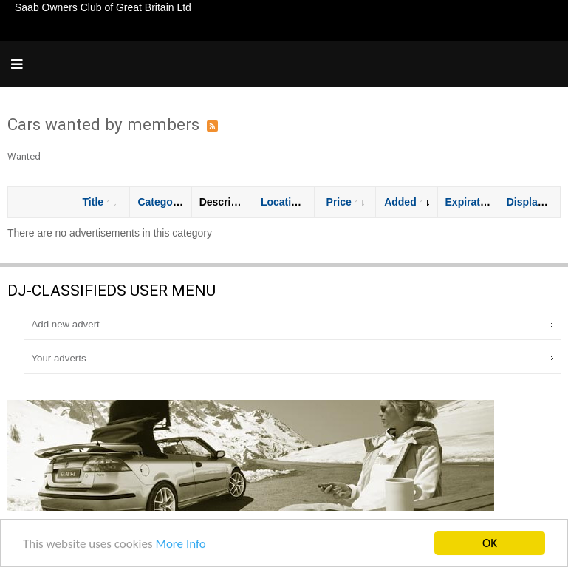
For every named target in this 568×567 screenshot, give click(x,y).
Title (100, 202)
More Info (180, 544)
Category (166, 202)
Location (288, 202)
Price (345, 202)
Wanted (24, 156)
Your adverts (58, 358)
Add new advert (65, 324)
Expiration (476, 202)
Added (406, 202)
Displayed (537, 202)
